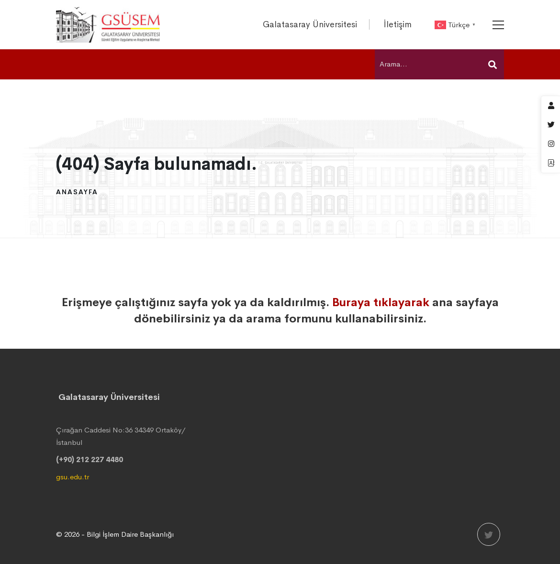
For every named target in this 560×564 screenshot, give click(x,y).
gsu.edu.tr (72, 476)
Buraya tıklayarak (380, 302)
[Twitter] (488, 534)
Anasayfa (77, 192)
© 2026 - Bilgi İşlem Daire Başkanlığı (115, 534)
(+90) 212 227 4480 (89, 459)
